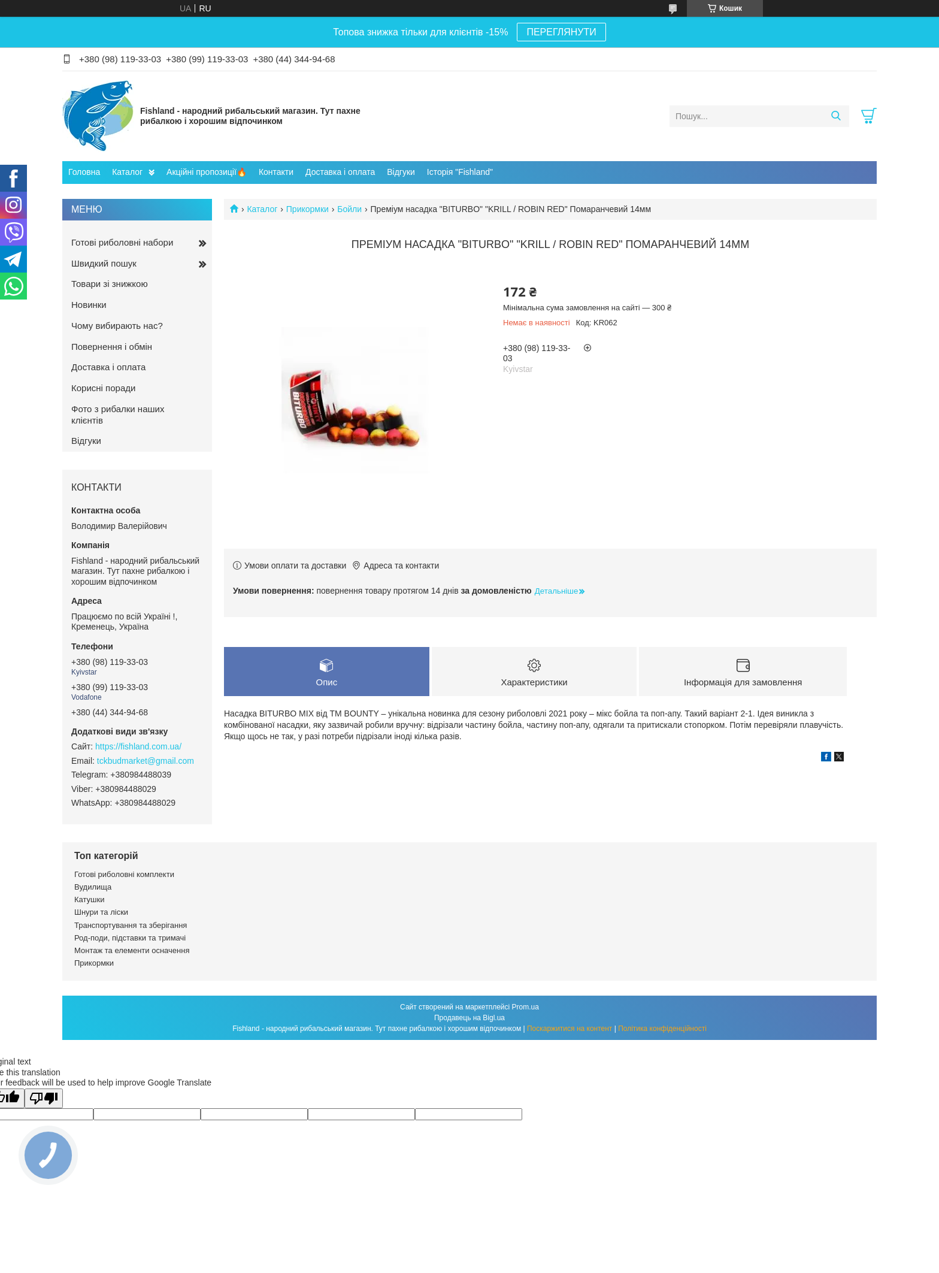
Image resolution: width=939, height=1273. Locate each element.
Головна (84, 172)
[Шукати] (835, 116)
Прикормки (307, 209)
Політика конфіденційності (662, 1028)
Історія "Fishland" (460, 172)
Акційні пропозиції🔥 (206, 172)
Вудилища (92, 886)
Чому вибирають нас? (117, 325)
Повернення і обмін (111, 346)
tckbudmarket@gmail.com (145, 761)
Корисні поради (103, 388)
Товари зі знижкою (109, 284)
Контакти (276, 172)
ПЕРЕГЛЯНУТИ (561, 32)
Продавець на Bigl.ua (469, 1018)
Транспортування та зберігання (130, 925)
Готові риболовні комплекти (124, 874)
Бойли (349, 209)
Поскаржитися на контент (569, 1028)
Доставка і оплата (340, 172)
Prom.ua (525, 1007)
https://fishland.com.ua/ (138, 746)
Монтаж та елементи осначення (131, 950)
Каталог (127, 172)
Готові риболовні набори (122, 242)
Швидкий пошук (104, 263)
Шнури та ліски (101, 912)
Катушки (89, 899)
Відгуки (401, 172)
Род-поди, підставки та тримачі (130, 937)
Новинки (89, 305)
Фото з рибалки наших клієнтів (117, 414)
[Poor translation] (44, 1098)
